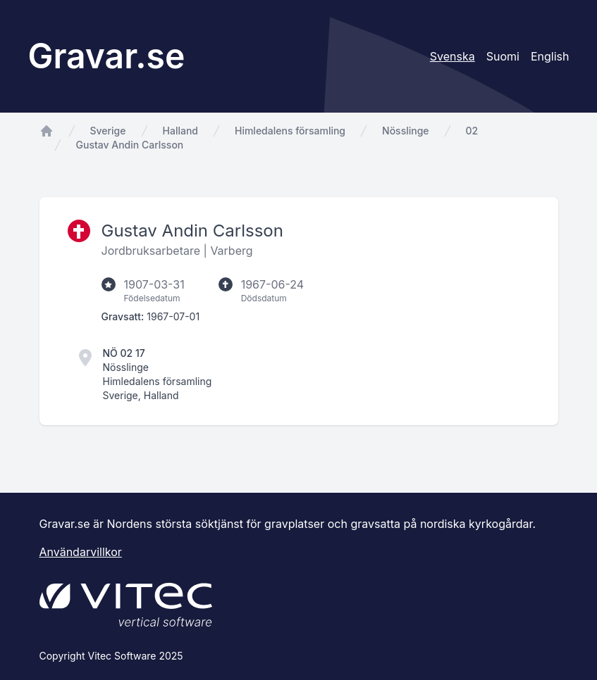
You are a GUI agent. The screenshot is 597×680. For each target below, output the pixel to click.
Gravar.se (106, 56)
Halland (180, 131)
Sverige (108, 131)
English (550, 56)
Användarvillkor (80, 552)
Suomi (502, 56)
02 (472, 131)
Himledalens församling (290, 131)
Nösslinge (405, 131)
